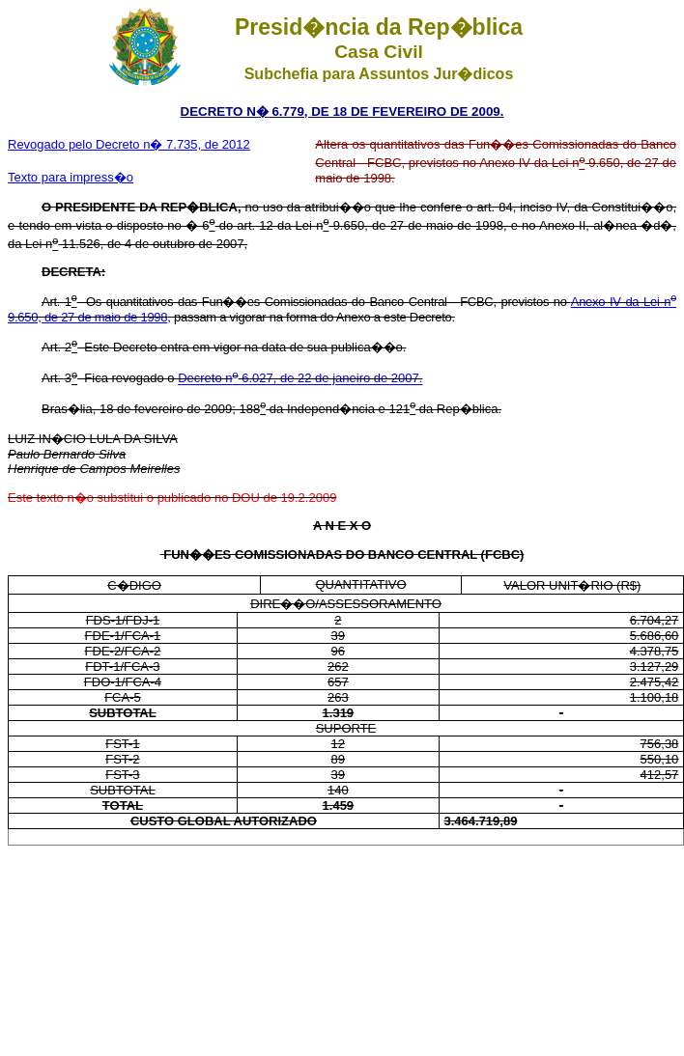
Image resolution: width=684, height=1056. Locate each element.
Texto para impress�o (70, 177)
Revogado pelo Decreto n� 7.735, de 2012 (129, 144)
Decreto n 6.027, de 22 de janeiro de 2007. (300, 379)
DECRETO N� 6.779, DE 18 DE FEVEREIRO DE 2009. (342, 111)
